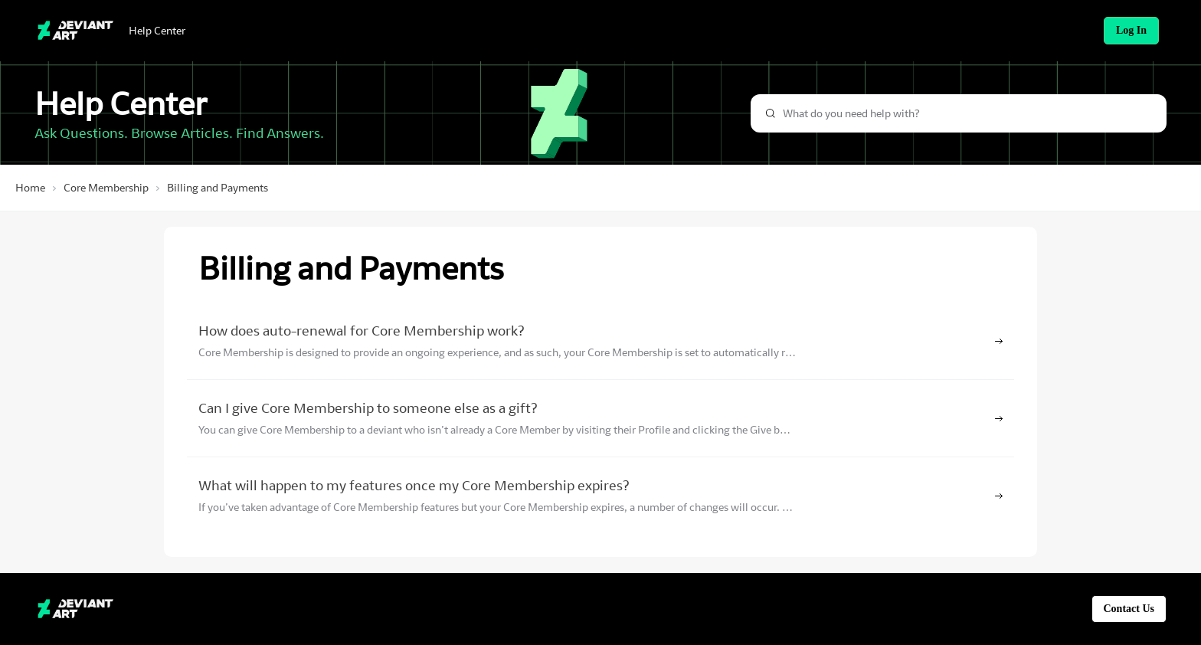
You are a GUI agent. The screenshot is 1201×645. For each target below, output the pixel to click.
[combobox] (959, 113)
